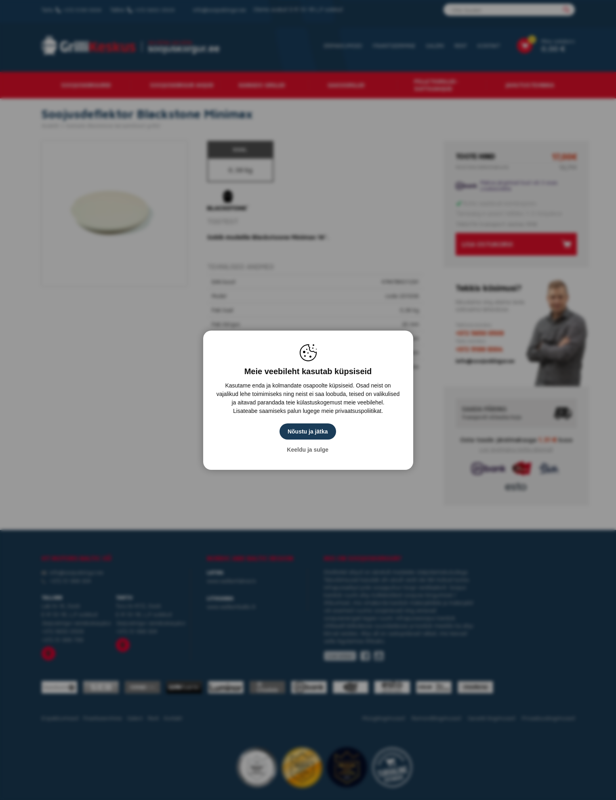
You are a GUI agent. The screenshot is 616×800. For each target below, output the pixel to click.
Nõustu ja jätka (308, 431)
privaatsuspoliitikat (358, 411)
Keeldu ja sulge (308, 449)
